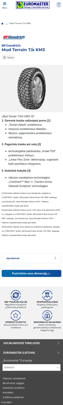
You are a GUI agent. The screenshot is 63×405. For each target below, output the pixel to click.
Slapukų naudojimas (14, 378)
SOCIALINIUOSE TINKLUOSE (31, 343)
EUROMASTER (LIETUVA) (31, 352)
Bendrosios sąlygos (13, 383)
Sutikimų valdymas (13, 397)
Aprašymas (31, 258)
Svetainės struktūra (14, 387)
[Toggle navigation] (4, 5)
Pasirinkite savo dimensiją (29, 273)
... (6, 23)
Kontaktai (8, 392)
